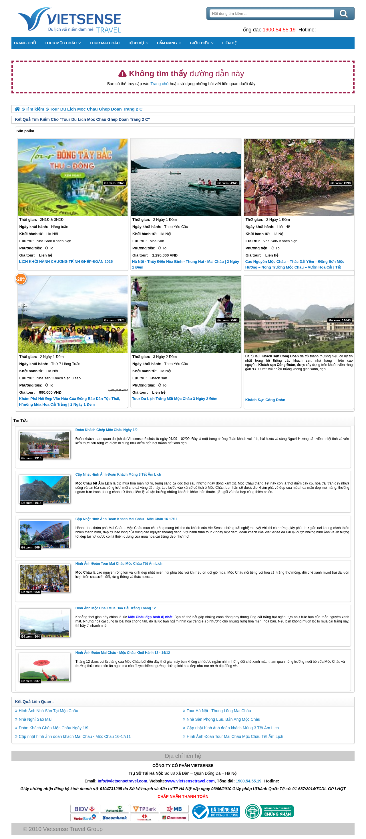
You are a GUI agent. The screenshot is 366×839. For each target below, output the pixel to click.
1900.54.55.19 (278, 30)
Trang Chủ (83, 18)
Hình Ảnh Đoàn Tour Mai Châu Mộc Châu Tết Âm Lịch (118, 564)
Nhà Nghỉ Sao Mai (35, 719)
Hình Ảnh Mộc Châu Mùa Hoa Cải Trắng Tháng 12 (115, 608)
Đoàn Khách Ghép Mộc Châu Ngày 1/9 (106, 430)
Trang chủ (159, 83)
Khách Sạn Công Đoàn (265, 400)
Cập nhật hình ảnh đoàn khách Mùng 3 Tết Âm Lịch (118, 474)
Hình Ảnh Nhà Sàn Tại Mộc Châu (48, 710)
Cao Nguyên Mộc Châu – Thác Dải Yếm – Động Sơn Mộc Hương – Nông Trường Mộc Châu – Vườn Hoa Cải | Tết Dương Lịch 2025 (294, 267)
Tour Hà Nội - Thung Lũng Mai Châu (219, 710)
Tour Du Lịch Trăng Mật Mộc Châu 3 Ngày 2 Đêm (174, 399)
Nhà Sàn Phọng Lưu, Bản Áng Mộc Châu (223, 719)
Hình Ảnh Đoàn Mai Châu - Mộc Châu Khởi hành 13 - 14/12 (122, 653)
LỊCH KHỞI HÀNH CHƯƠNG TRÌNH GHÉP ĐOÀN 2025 (66, 261)
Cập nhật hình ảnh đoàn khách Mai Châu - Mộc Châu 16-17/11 (126, 519)
